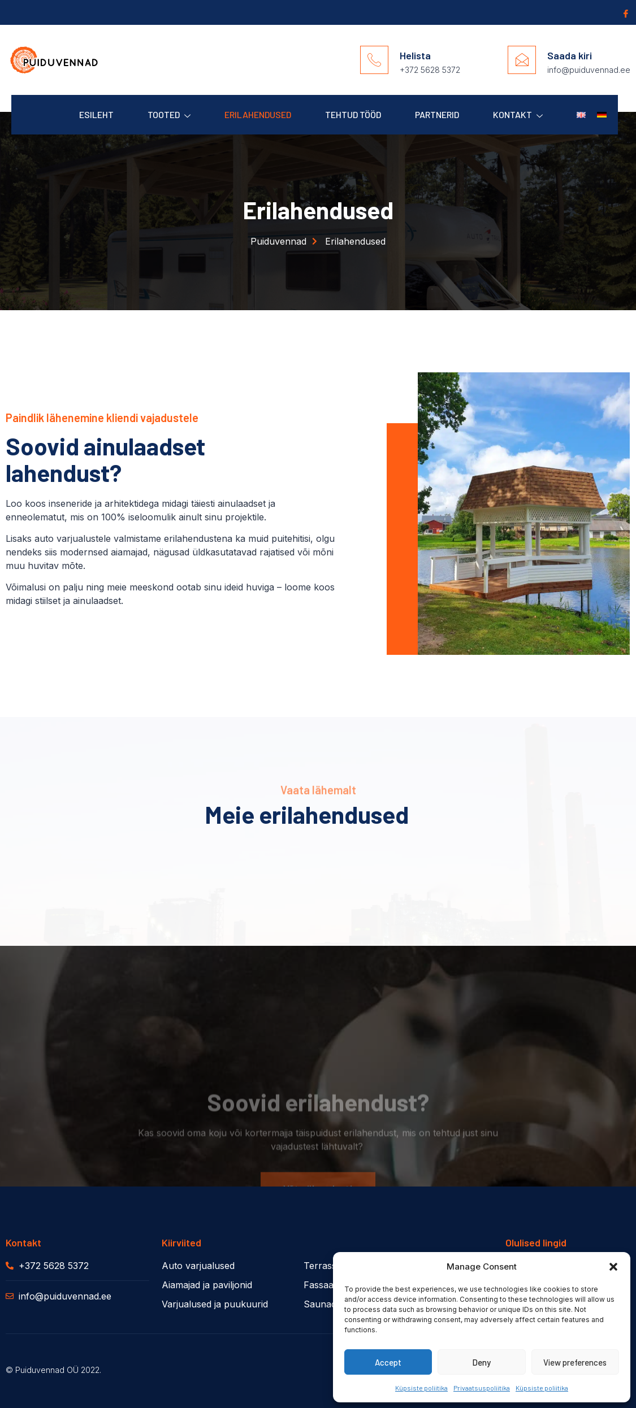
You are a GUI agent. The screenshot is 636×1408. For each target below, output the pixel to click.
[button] (613, 1266)
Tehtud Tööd (353, 114)
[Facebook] (624, 13)
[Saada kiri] (522, 60)
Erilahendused (257, 114)
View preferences (575, 1362)
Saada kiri (569, 55)
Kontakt (518, 115)
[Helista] (374, 60)
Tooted (169, 115)
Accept (388, 1362)
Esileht (96, 114)
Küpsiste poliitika (421, 1388)
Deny (481, 1362)
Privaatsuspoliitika (481, 1388)
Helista (415, 55)
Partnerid (437, 114)
